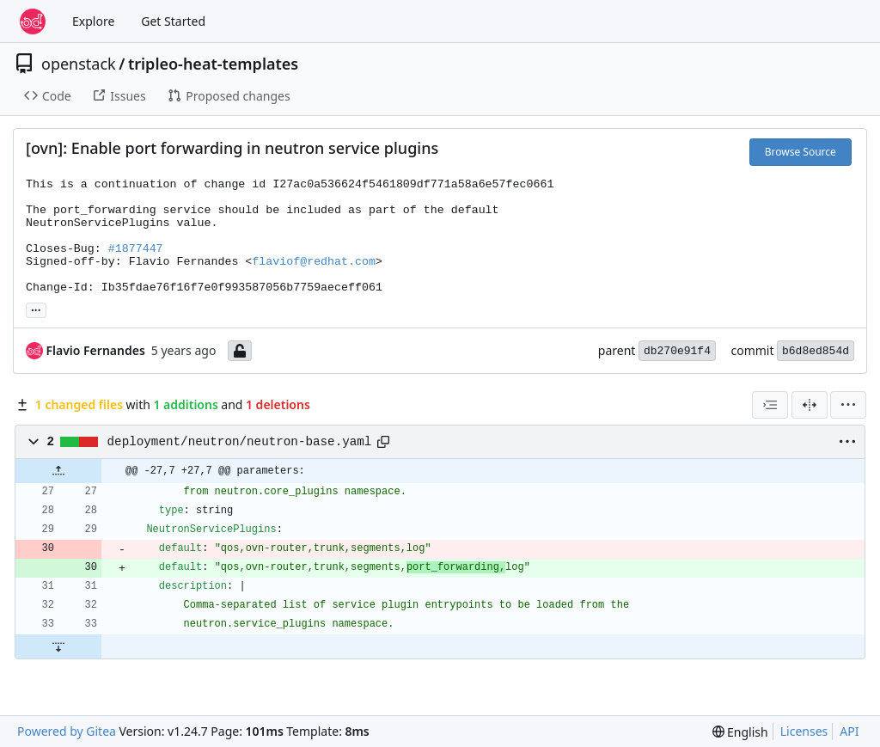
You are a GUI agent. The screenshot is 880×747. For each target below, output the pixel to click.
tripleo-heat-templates (213, 63)
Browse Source (800, 151)
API (849, 731)
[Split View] (809, 405)
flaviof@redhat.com (314, 261)
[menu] (848, 405)
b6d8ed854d (815, 351)
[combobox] (770, 405)
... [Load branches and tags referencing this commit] (36, 309)
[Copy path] (383, 442)
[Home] (33, 21)
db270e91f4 (677, 351)
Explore (93, 21)
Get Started (173, 21)
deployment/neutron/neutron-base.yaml (239, 442)
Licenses (804, 731)
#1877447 (135, 248)
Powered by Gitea (66, 731)
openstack (78, 63)
